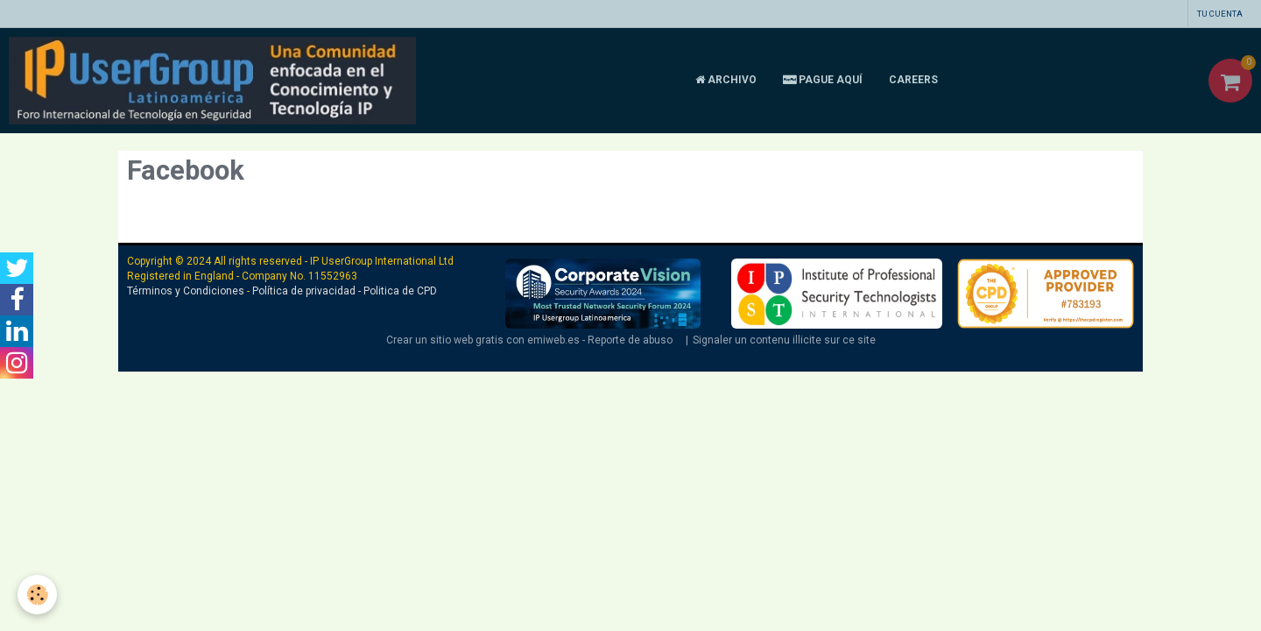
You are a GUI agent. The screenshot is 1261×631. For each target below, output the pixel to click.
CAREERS (913, 80)
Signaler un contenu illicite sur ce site (784, 340)
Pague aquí (823, 80)
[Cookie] (37, 594)
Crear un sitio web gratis (445, 340)
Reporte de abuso (630, 340)
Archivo (726, 80)
